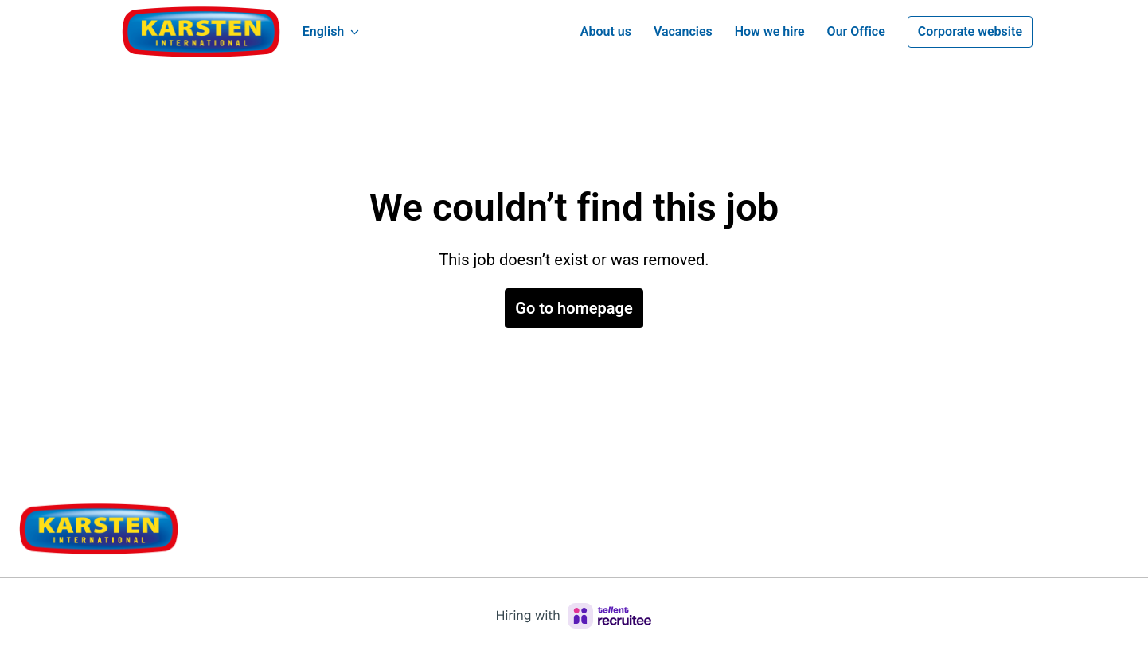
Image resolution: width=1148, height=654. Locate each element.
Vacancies (683, 31)
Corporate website (970, 31)
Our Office (856, 31)
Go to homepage (573, 308)
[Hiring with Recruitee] (574, 616)
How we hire (770, 31)
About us (605, 31)
